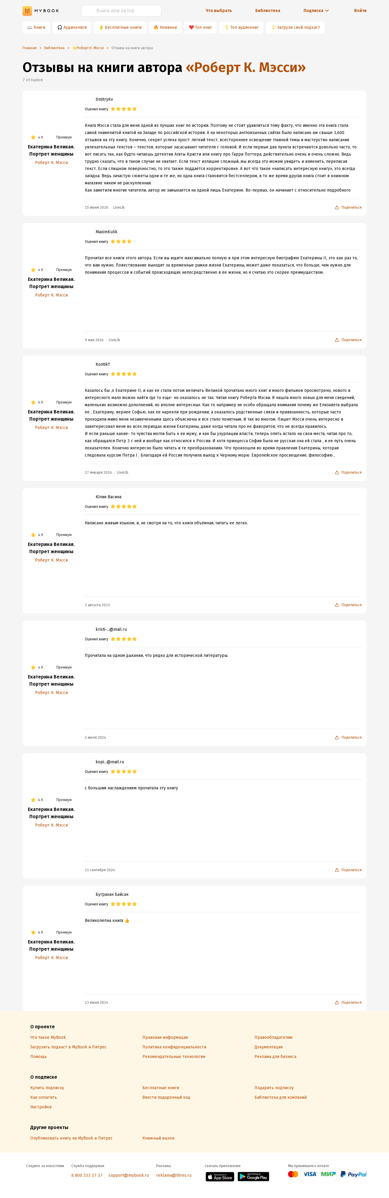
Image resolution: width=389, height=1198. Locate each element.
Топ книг (203, 27)
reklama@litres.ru (174, 1175)
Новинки (168, 27)
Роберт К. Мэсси (51, 162)
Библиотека (267, 10)
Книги (39, 27)
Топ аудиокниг (244, 27)
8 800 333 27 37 (86, 1175)
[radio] (113, 109)
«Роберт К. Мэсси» (246, 67)
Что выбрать (219, 10)
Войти (360, 10)
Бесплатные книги (123, 27)
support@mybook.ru (128, 1175)
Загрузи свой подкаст (298, 27)
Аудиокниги (75, 27)
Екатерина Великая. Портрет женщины (51, 150)
